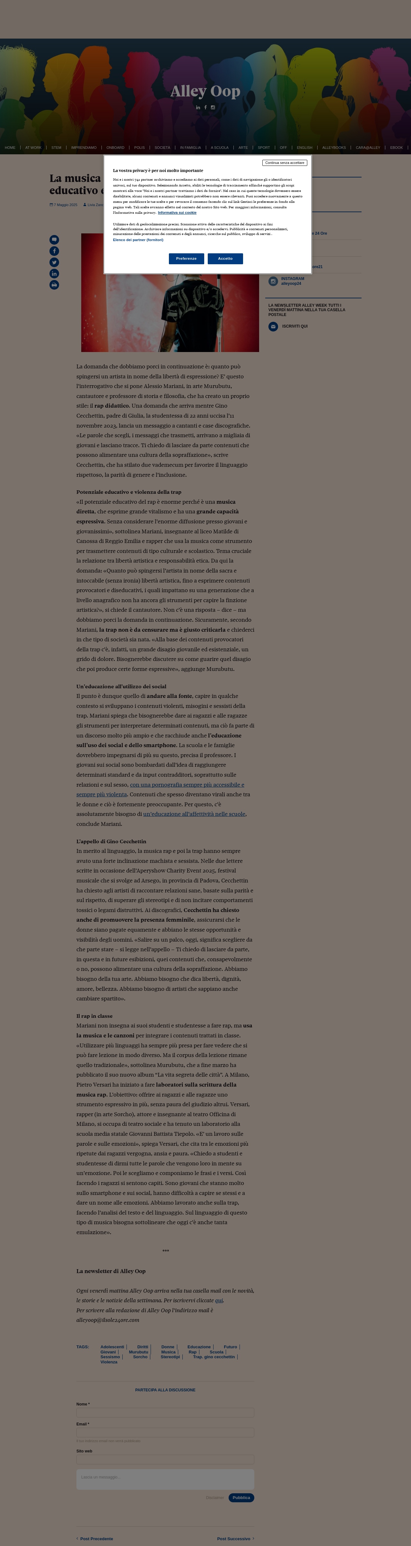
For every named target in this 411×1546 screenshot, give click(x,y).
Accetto (225, 258)
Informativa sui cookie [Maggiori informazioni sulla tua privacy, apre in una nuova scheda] (177, 212)
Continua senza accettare (284, 163)
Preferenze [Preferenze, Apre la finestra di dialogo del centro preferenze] (186, 258)
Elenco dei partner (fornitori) (138, 240)
